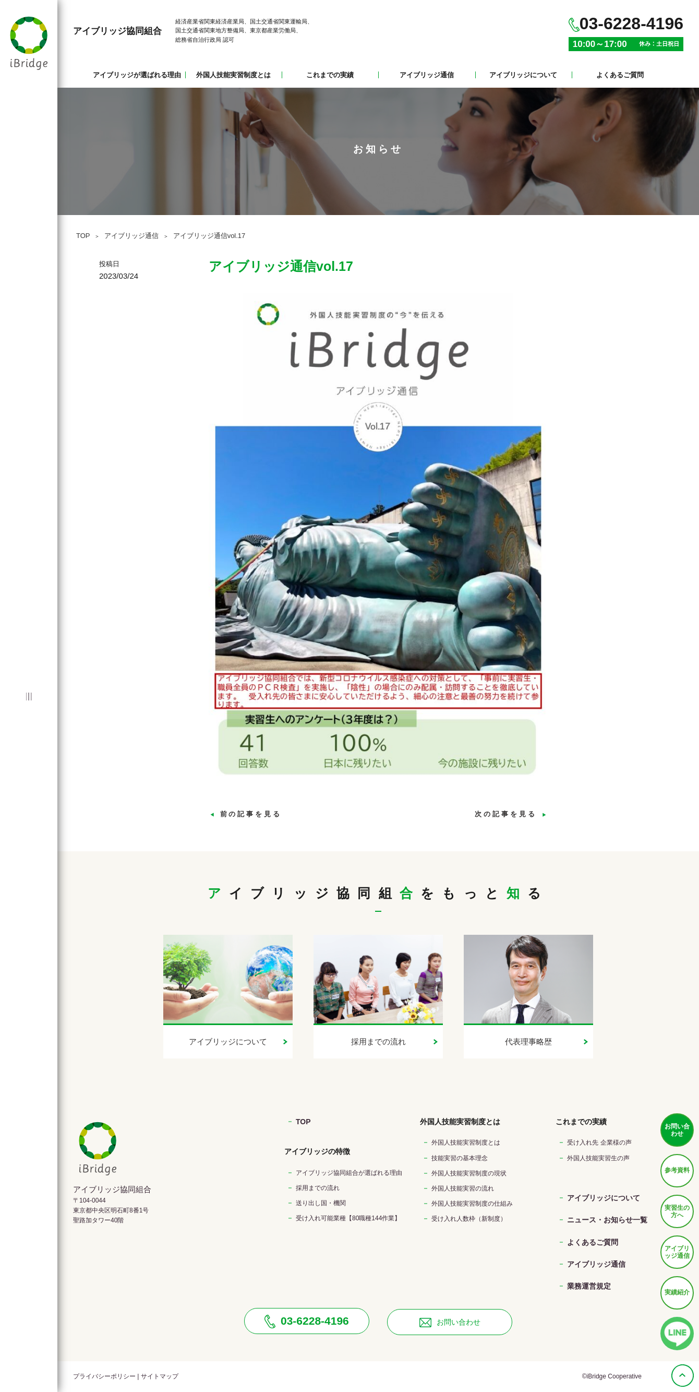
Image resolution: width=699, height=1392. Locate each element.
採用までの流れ (318, 1188)
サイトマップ (159, 1376)
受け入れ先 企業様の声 (599, 1142)
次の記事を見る (511, 814)
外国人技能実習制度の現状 (469, 1173)
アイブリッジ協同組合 (117, 31)
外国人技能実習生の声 (598, 1158)
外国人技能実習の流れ (462, 1188)
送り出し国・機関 (321, 1203)
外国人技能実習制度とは (233, 75)
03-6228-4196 (306, 1322)
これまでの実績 (330, 75)
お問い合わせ (677, 1130)
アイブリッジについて (523, 75)
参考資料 (677, 1170)
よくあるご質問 (620, 75)
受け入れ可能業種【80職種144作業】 (348, 1218)
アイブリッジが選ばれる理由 (137, 75)
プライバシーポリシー (104, 1376)
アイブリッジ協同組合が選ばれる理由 (349, 1172)
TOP (83, 236)
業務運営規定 (589, 1286)
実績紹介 (677, 1292)
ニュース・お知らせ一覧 (607, 1220)
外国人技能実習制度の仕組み (472, 1203)
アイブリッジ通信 (427, 75)
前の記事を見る (245, 814)
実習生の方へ (677, 1211)
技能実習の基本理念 (459, 1158)
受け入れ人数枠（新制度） (469, 1218)
